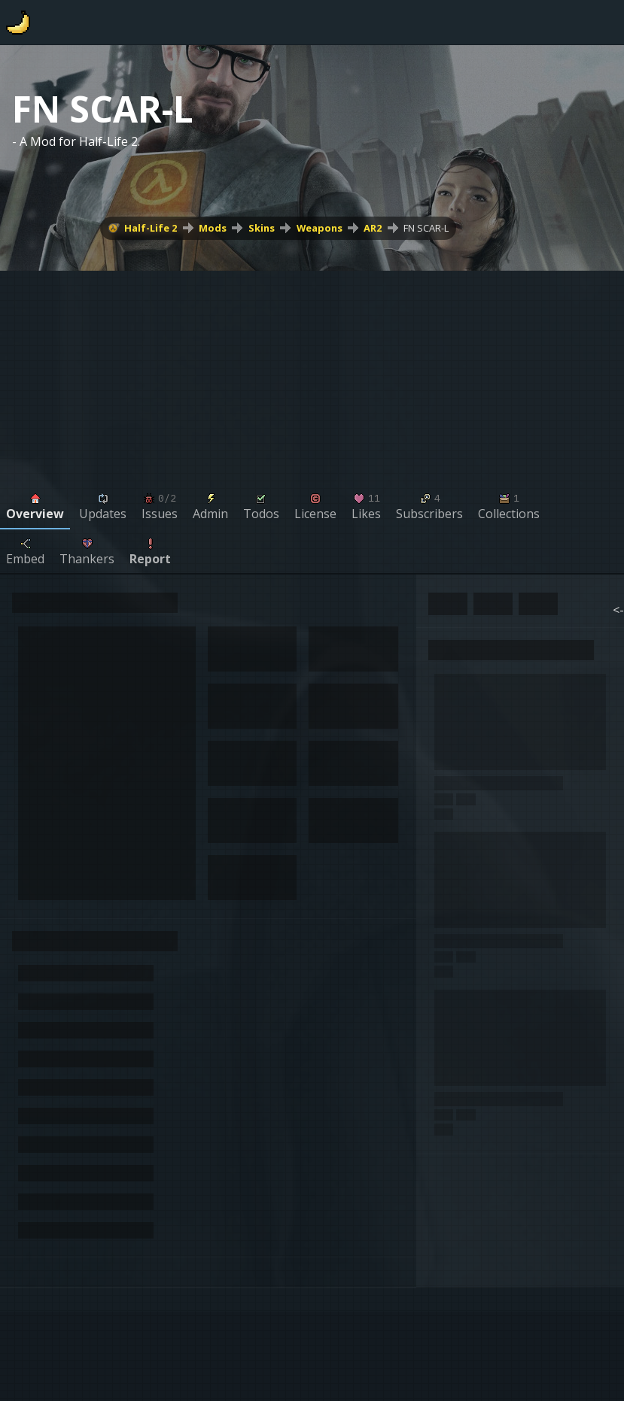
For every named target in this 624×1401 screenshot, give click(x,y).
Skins (261, 228)
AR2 (373, 228)
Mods (213, 228)
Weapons (319, 228)
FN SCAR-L (426, 228)
